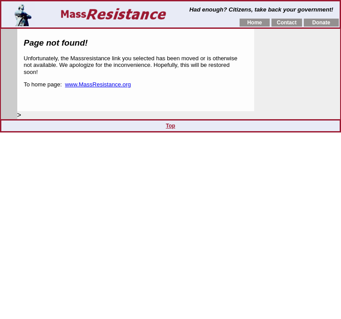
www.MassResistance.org (98, 84)
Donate (321, 22)
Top (170, 126)
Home (254, 22)
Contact (287, 22)
